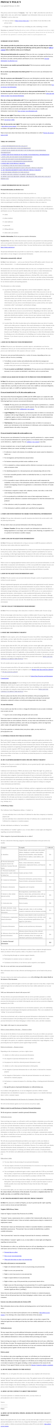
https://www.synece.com (22, 20)
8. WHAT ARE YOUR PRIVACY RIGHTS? (13, 163)
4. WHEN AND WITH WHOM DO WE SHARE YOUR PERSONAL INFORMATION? (25, 154)
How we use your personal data (13, 1256)
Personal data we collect (11, 1252)
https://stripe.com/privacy (8, 247)
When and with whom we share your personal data (18, 1259)
